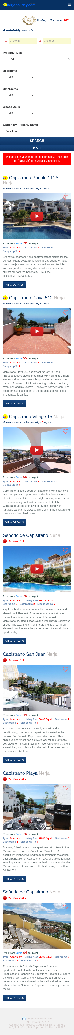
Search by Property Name (20, 124)
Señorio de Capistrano (31, 537)
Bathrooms (10, 88)
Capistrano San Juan (30, 656)
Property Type (12, 52)
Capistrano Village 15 (33, 419)
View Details (14, 284)
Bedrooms (10, 70)
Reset (37, 147)
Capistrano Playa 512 (34, 300)
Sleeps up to (12, 106)
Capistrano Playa (26, 775)
